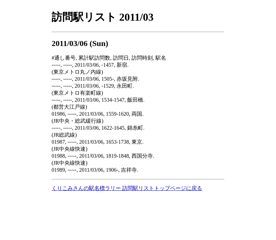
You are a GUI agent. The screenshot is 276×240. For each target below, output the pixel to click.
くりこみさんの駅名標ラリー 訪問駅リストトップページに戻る (127, 188)
